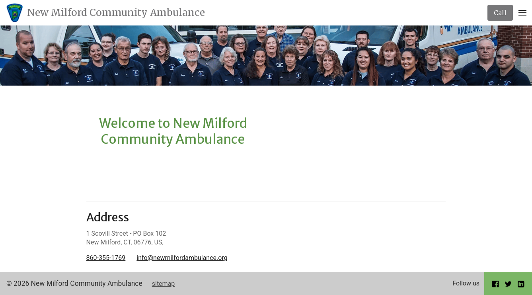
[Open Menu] (522, 12)
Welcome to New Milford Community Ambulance (173, 131)
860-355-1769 (106, 258)
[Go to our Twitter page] (508, 283)
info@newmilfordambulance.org (181, 258)
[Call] (500, 13)
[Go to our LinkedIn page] (520, 283)
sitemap (163, 283)
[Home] (105, 12)
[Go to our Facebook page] (495, 283)
